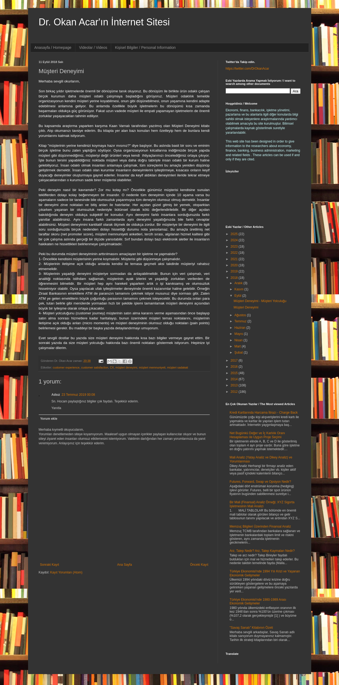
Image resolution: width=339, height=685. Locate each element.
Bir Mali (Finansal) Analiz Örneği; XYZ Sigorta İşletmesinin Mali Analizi (262, 504)
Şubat (239, 352)
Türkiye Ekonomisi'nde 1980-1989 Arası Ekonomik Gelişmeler (258, 601)
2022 (235, 253)
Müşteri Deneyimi (245, 307)
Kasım (239, 289)
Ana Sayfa (124, 565)
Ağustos (240, 315)
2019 (235, 271)
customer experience (66, 367)
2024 (235, 240)
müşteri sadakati (177, 367)
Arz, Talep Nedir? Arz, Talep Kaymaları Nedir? (262, 551)
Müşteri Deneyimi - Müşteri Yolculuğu (259, 301)
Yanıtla (56, 408)
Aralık (238, 283)
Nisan (238, 340)
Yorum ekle (48, 419)
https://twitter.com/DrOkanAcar (247, 68)
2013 (235, 385)
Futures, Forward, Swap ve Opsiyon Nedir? (260, 482)
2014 (235, 379)
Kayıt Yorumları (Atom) (66, 572)
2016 (235, 367)
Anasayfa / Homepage (53, 47)
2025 (235, 234)
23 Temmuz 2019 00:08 (78, 395)
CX (112, 367)
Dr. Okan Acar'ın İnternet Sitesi (104, 22)
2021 (235, 259)
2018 (235, 278)
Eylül (238, 296)
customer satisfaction (94, 367)
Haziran (240, 328)
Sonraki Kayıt (49, 565)
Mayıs (239, 334)
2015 (235, 373)
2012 (235, 392)
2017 (235, 360)
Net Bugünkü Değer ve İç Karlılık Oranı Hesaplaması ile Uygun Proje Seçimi (257, 435)
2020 (235, 265)
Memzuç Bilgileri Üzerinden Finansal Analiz (260, 526)
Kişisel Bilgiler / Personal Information (145, 47)
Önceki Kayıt (199, 565)
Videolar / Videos (93, 47)
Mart (237, 346)
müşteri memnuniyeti (152, 367)
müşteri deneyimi (126, 367)
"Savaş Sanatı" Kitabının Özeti (251, 627)
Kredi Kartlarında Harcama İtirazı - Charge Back (264, 412)
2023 (235, 246)
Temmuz (240, 321)
